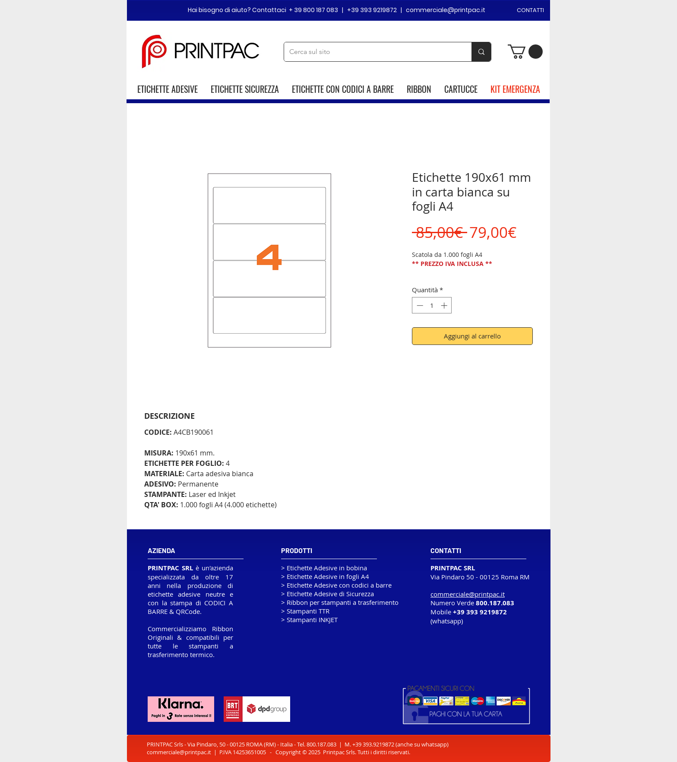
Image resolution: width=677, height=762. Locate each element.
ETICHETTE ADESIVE (167, 88)
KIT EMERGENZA (515, 88)
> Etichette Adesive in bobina (324, 567)
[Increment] (445, 305)
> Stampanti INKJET (309, 619)
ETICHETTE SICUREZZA (245, 88)
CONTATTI (530, 10)
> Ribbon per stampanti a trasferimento (340, 602)
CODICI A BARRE (368, 88)
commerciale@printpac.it (179, 752)
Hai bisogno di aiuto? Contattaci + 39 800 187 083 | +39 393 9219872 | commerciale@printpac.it (336, 10)
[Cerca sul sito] (371, 51)
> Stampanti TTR (305, 611)
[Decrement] (419, 305)
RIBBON (419, 88)
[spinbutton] (432, 305)
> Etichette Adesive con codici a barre (336, 585)
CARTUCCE (461, 88)
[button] (525, 51)
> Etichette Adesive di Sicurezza (327, 593)
